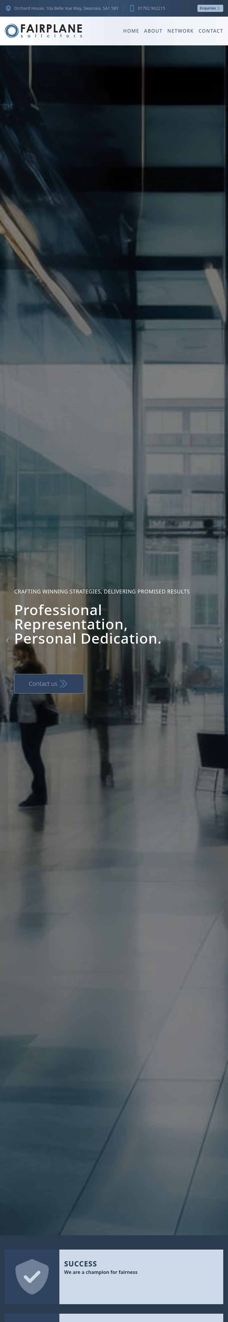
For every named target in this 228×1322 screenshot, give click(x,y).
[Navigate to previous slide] (7, 640)
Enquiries (210, 8)
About (153, 31)
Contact (211, 31)
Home (131, 31)
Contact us (49, 684)
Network (180, 31)
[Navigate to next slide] (220, 640)
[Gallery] (114, 640)
